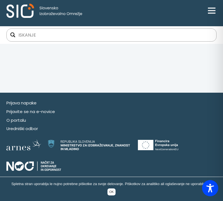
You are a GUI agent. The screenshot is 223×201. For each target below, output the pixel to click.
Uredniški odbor (22, 128)
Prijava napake (21, 103)
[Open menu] (212, 10)
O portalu (16, 120)
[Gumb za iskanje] (13, 35)
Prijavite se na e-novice (30, 111)
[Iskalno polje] (115, 35)
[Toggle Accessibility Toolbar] (210, 188)
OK (111, 191)
